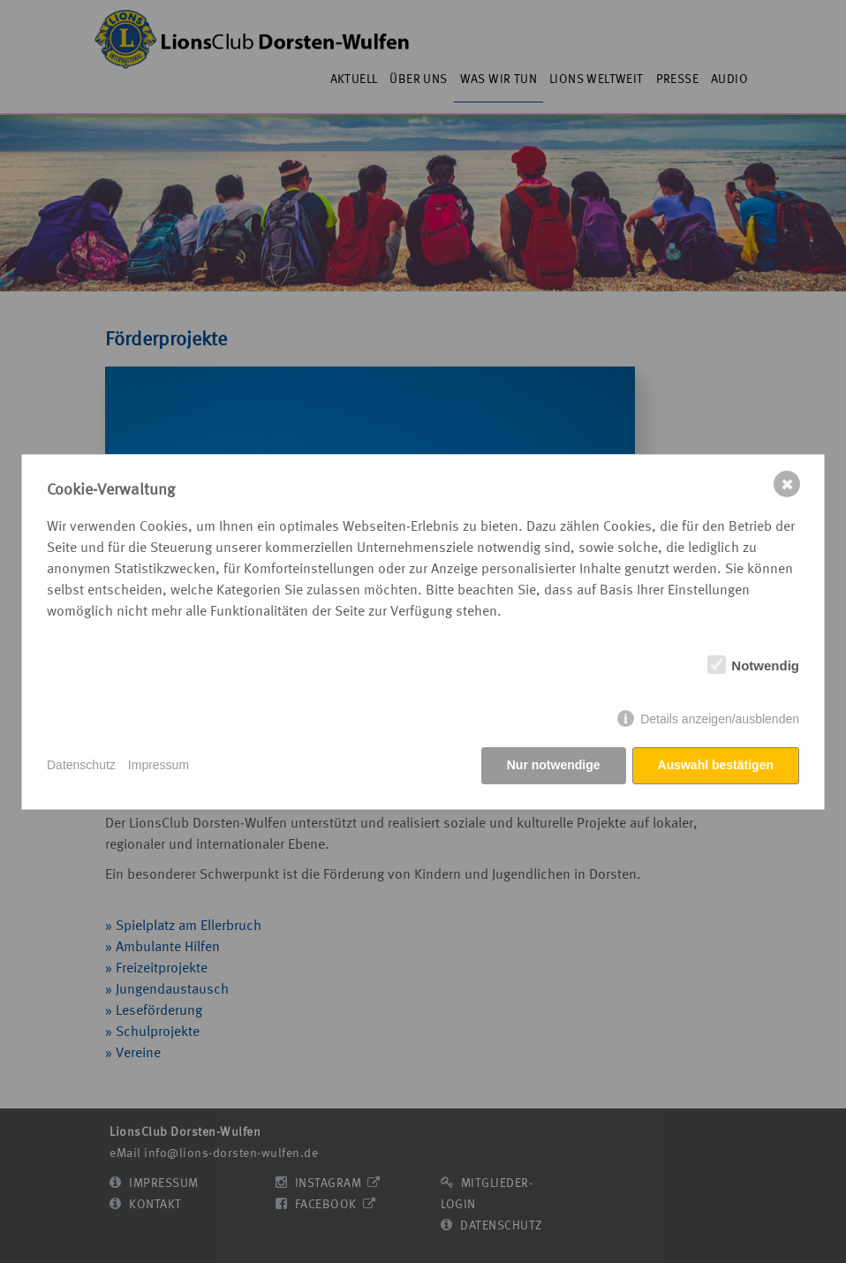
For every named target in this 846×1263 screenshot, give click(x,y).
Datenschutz (81, 765)
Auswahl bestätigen (716, 765)
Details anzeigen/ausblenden (719, 719)
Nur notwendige (554, 765)
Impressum (158, 765)
